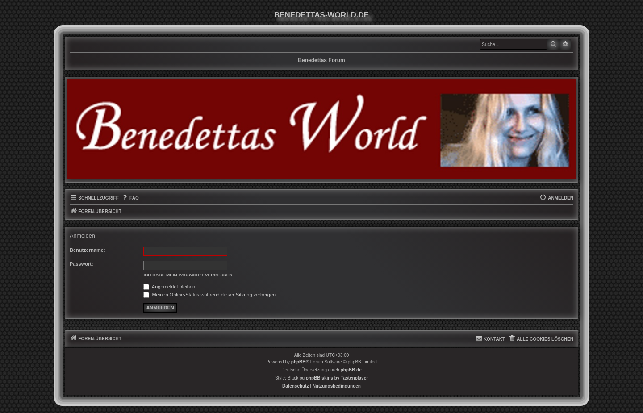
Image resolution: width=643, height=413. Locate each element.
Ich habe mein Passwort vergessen (187, 274)
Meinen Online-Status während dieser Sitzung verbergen (209, 294)
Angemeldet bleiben (169, 286)
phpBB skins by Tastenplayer (337, 377)
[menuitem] (130, 198)
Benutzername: (87, 250)
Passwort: (81, 264)
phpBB (298, 361)
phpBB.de (351, 369)
